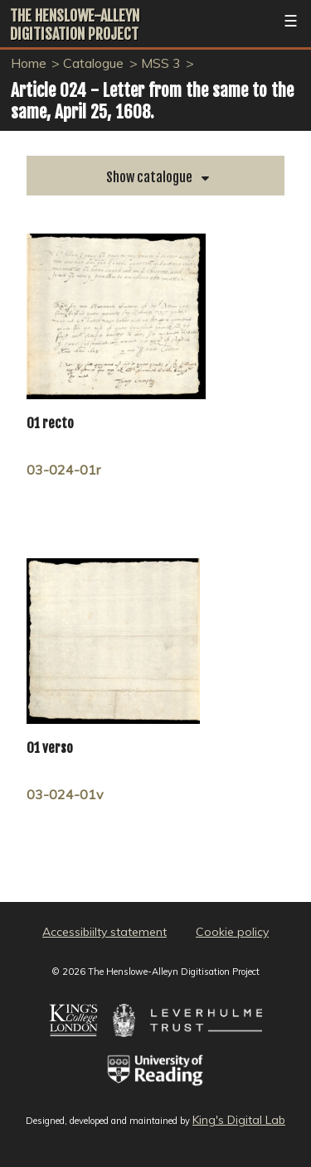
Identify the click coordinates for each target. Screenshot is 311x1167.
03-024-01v (65, 794)
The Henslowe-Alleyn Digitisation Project (74, 25)
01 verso (50, 748)
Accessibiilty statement (104, 931)
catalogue (163, 177)
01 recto (50, 423)
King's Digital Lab (238, 1119)
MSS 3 (161, 63)
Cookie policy (232, 931)
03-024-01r (63, 469)
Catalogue (93, 63)
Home (28, 63)
